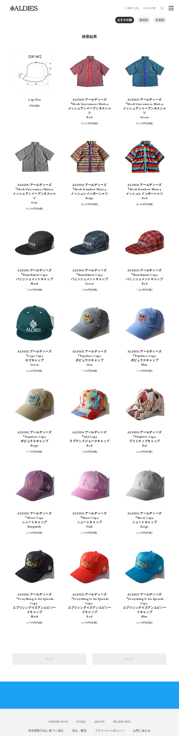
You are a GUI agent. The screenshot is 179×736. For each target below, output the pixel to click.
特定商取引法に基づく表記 (46, 622)
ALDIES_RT (40, 655)
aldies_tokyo (97, 655)
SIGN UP (89, 699)
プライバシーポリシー (109, 622)
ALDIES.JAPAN (154, 653)
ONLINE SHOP (58, 613)
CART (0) (132, 8)
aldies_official (98, 651)
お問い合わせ (141, 622)
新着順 (159, 20)
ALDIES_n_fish (42, 651)
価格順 (143, 20)
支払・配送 (79, 622)
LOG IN (149, 8)
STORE (81, 613)
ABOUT (99, 613)
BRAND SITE (122, 613)
